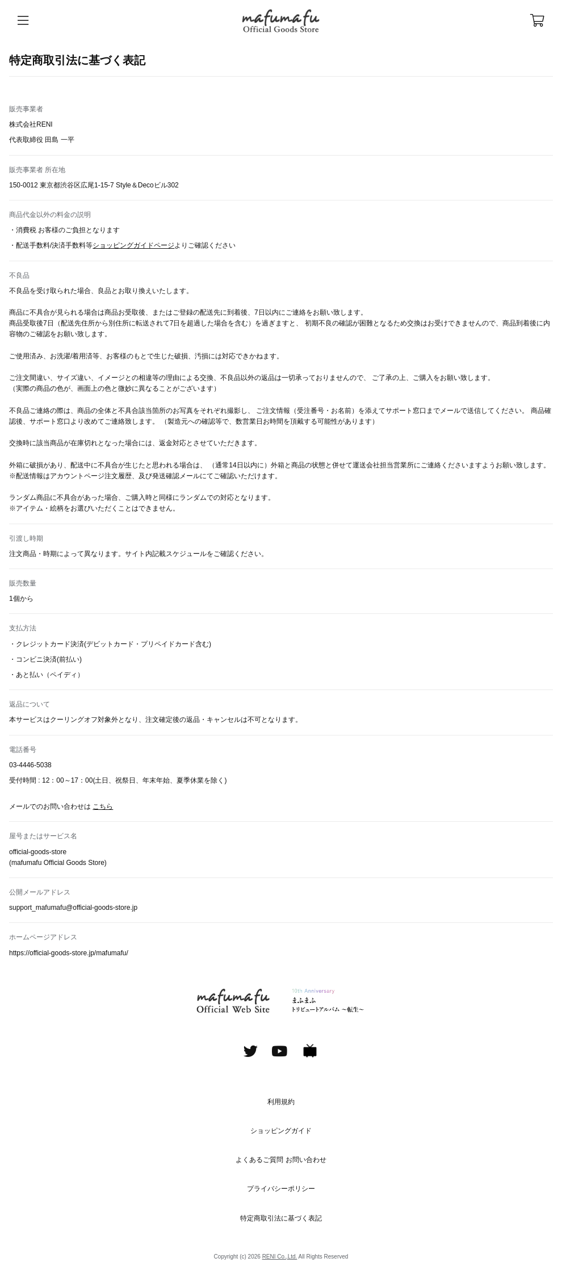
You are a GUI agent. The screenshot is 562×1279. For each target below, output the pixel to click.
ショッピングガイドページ (133, 245)
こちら (103, 806)
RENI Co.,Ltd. (279, 1256)
